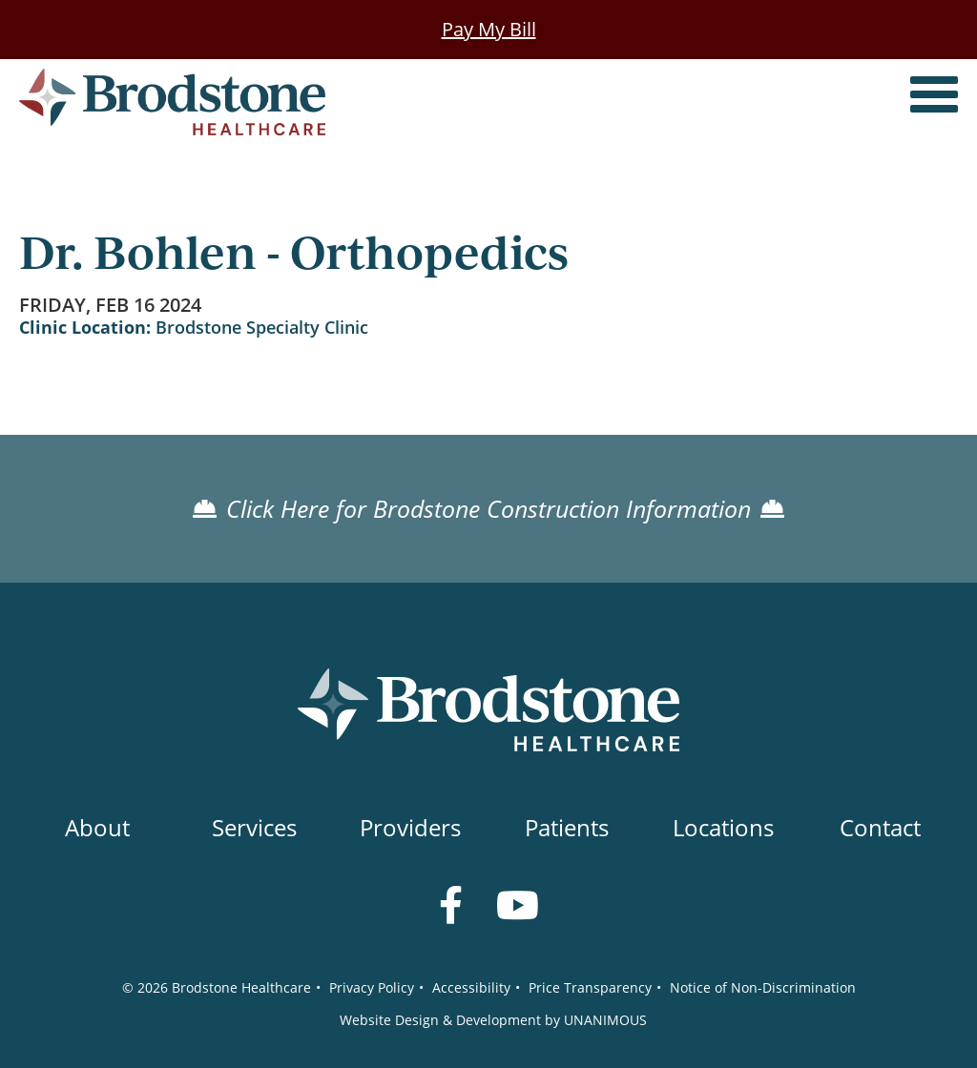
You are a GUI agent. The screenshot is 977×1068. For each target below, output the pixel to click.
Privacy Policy (371, 987)
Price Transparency (590, 987)
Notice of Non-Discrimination (763, 987)
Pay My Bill (489, 29)
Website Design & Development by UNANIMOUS (493, 1020)
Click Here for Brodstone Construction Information (488, 508)
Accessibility (471, 987)
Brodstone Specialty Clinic (262, 327)
